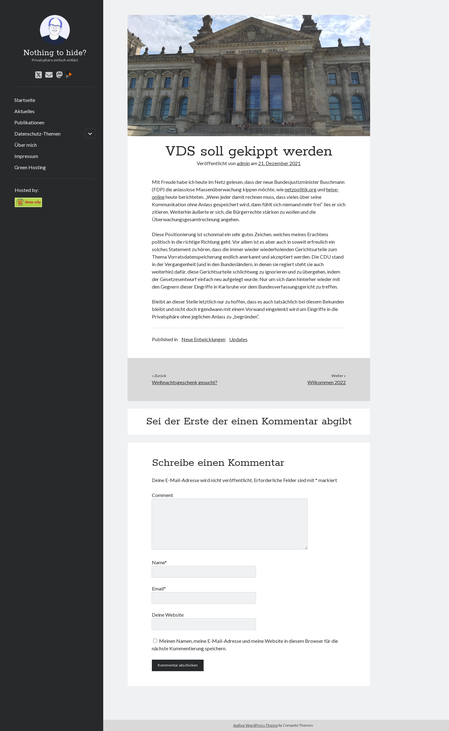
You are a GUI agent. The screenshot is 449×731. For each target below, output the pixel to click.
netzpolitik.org (300, 189)
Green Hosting (30, 167)
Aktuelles (24, 111)
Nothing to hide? (54, 53)
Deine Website (168, 615)
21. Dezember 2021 (279, 163)
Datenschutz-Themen (37, 133)
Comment (162, 495)
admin (243, 163)
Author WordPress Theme (255, 725)
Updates (238, 339)
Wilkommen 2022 (326, 382)
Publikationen (29, 122)
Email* (159, 588)
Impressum (26, 156)
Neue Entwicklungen (203, 339)
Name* (159, 562)
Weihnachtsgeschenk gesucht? (184, 382)
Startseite (24, 100)
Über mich (25, 145)
